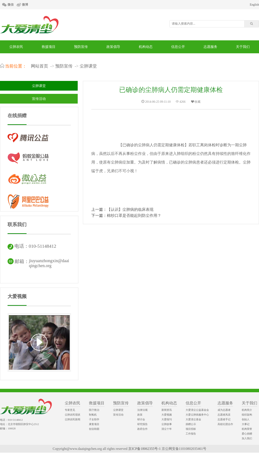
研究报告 (142, 424)
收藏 (196, 101)
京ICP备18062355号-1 (144, 449)
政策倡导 (113, 47)
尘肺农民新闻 (72, 419)
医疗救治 (94, 409)
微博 (25, 4)
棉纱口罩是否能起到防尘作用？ (134, 215)
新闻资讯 (166, 409)
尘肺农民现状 (72, 414)
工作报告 (191, 433)
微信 (11, 4)
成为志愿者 (224, 409)
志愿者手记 (224, 419)
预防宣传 (81, 47)
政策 (139, 414)
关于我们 (243, 47)
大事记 (246, 424)
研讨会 (141, 419)
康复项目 (94, 424)
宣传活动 (39, 99)
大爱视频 (17, 296)
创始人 (246, 419)
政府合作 (142, 428)
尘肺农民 (16, 47)
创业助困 (94, 428)
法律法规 (142, 409)
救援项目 (48, 47)
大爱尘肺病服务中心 (197, 414)
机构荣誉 (247, 428)
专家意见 (70, 409)
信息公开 (178, 47)
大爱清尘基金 (193, 419)
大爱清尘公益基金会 (197, 409)
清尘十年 (166, 428)
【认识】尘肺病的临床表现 (130, 209)
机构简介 (247, 409)
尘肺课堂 (88, 66)
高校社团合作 (225, 424)
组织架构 (247, 414)
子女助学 (94, 419)
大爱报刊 (166, 419)
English (254, 4)
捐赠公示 (191, 424)
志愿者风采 (224, 414)
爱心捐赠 (247, 433)
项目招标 (191, 428)
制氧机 (93, 414)
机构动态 (146, 47)
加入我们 (247, 438)
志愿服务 (210, 47)
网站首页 (39, 66)
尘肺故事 (166, 424)
